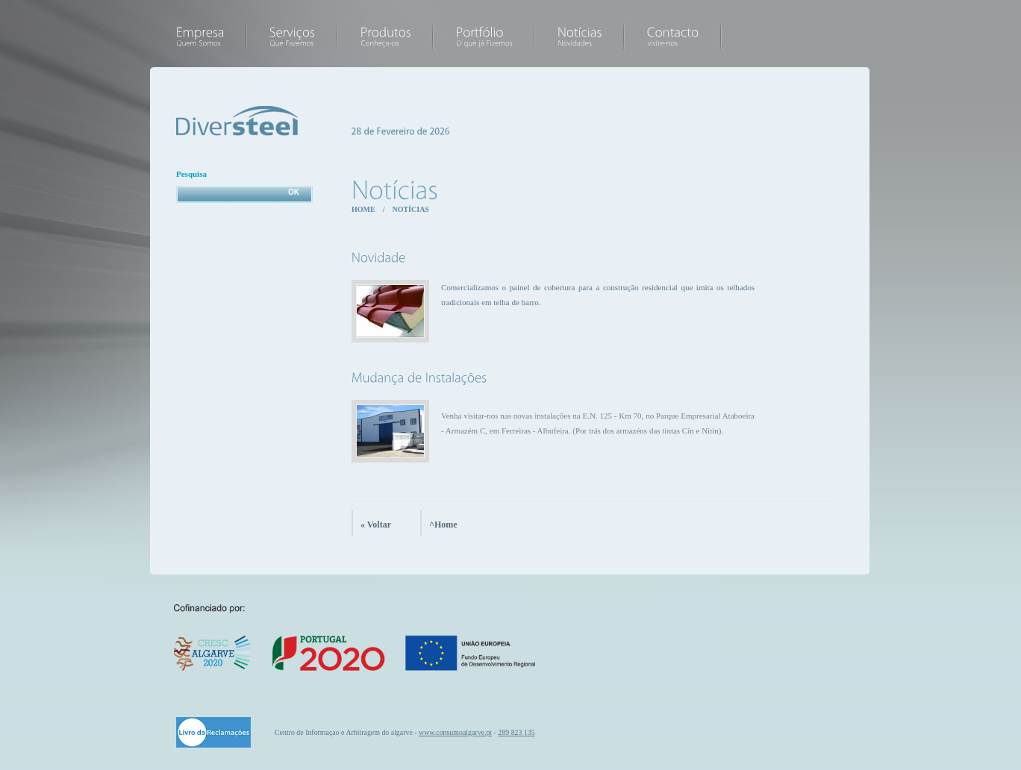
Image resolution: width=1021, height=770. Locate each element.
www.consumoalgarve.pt (455, 732)
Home (363, 209)
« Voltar (375, 524)
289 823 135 (516, 732)
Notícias (410, 209)
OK (293, 192)
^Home (443, 524)
